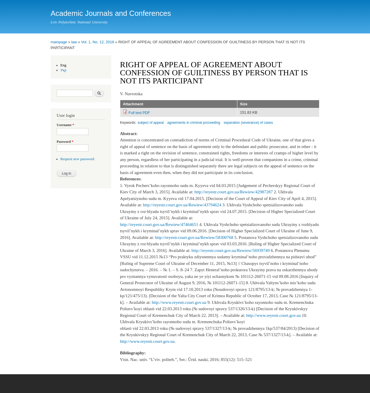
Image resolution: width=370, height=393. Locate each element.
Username (65, 125)
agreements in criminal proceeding (193, 123)
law (74, 42)
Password (65, 142)
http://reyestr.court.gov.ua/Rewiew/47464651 (159, 224)
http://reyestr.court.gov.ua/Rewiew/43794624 (182, 205)
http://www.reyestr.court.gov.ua (179, 302)
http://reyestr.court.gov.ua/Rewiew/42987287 (234, 192)
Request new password (77, 159)
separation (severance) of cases (248, 123)
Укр (63, 70)
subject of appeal (151, 123)
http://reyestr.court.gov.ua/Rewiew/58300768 (194, 237)
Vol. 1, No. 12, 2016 (97, 42)
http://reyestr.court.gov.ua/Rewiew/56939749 (230, 250)
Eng (63, 65)
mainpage (59, 42)
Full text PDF (139, 113)
